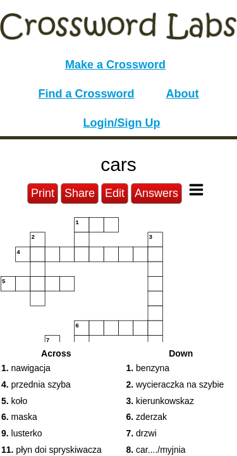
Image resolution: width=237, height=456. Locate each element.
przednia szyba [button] (36, 384)
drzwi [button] (141, 433)
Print (42, 193)
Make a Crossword (115, 64)
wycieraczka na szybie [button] (175, 384)
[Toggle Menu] (196, 190)
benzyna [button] (148, 368)
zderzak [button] (146, 417)
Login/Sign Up (122, 123)
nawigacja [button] (26, 368)
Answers (156, 193)
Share (79, 193)
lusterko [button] (21, 433)
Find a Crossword (87, 93)
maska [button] (19, 417)
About (182, 93)
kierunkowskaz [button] (160, 401)
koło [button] (14, 401)
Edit (115, 193)
